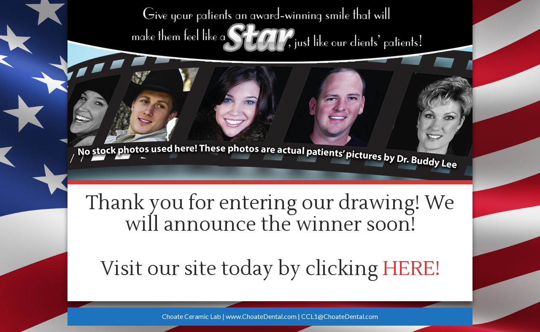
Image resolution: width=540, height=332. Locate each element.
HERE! (411, 268)
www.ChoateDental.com (261, 316)
